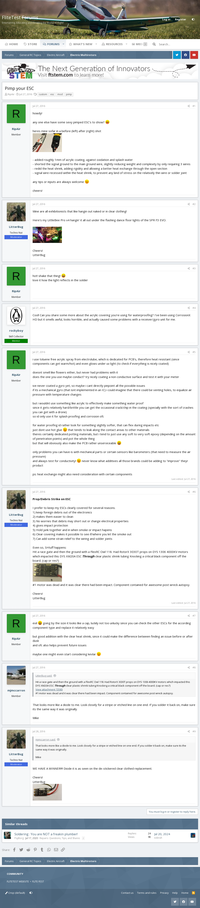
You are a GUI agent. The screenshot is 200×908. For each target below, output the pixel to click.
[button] (63, 44)
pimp (69, 94)
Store (32, 44)
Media (140, 44)
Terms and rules (146, 893)
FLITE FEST (38, 881)
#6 (194, 491)
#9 (194, 731)
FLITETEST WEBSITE (18, 881)
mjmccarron (16, 690)
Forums (53, 44)
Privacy (164, 893)
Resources (114, 44)
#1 (194, 106)
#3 (194, 268)
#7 (194, 615)
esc (52, 94)
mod (60, 94)
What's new (82, 44)
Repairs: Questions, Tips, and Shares (60, 838)
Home (13, 44)
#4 (194, 308)
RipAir (11, 94)
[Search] (178, 44)
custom (43, 94)
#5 (194, 352)
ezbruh (158, 837)
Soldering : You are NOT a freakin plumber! (46, 834)
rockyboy (16, 330)
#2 (194, 204)
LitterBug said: (44, 675)
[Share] (188, 106)
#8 (194, 667)
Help (175, 893)
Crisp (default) (15, 893)
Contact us (127, 893)
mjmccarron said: (46, 739)
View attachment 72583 (49, 689)
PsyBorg (19, 838)
